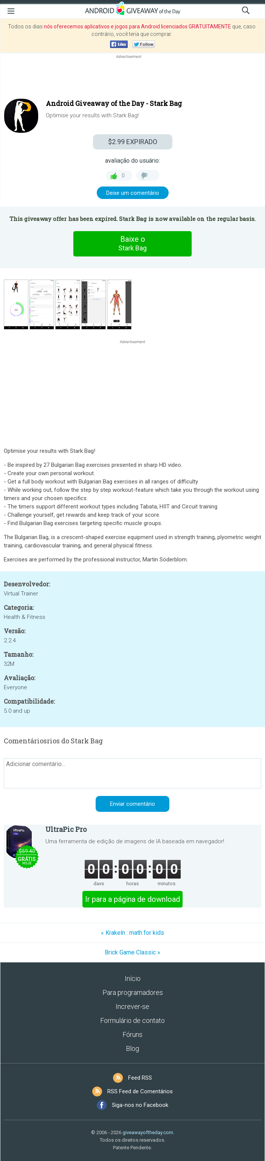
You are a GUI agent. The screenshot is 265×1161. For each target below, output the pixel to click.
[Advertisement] (132, 78)
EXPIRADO (132, 142)
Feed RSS (140, 1077)
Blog (132, 1048)
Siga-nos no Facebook (140, 1105)
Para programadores (132, 992)
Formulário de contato (132, 1020)
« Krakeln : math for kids (132, 932)
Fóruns (132, 1034)
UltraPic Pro (66, 829)
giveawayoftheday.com (147, 1132)
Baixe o (132, 244)
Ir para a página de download (132, 899)
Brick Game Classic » (132, 952)
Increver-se (132, 1006)
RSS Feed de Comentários (140, 1091)
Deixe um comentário (132, 193)
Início (133, 978)
